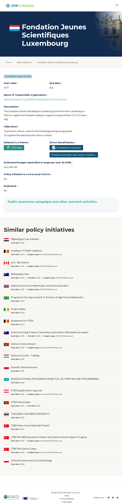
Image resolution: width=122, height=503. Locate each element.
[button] (116, 5)
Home (9, 62)
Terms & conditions (66, 499)
